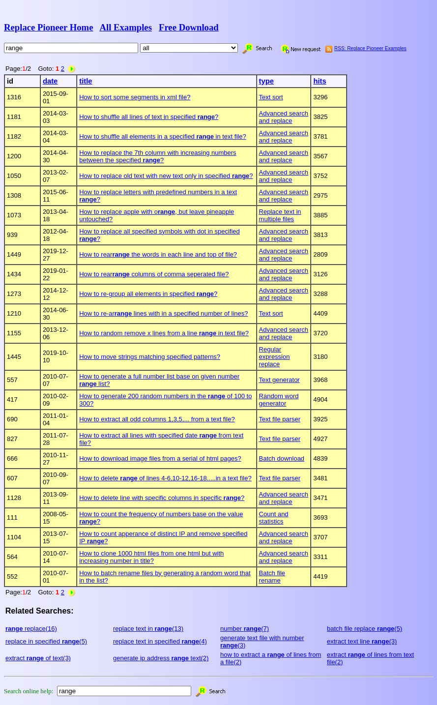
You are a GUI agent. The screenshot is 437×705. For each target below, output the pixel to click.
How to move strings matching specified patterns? (149, 356)
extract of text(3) (38, 658)
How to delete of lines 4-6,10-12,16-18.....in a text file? (165, 478)
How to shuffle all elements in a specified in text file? (162, 136)
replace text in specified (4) (160, 641)
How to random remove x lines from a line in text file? (164, 333)
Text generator (279, 379)
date (50, 81)
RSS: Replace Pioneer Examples (370, 48)
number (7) (244, 628)
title (85, 81)
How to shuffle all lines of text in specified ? (148, 116)
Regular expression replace (274, 357)
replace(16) (31, 628)
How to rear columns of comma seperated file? (154, 274)
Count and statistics (274, 517)
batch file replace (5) (364, 628)
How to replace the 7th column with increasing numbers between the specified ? (157, 156)
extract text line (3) (362, 641)
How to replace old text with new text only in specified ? (166, 175)
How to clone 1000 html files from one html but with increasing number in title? (151, 557)
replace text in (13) (148, 628)
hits (319, 81)
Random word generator (279, 399)
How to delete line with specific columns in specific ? (161, 497)
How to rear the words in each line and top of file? (158, 254)
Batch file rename (272, 576)
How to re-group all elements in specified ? (148, 293)
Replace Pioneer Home (48, 27)
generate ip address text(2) (160, 658)
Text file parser (280, 419)
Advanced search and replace (283, 117)
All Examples (125, 27)
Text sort (271, 97)
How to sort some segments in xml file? (134, 97)
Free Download (189, 27)
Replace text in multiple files (280, 215)
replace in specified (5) (46, 641)
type (266, 81)
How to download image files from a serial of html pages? (160, 458)
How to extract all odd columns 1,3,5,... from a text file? (156, 419)
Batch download (282, 458)
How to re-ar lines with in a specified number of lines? (163, 313)
